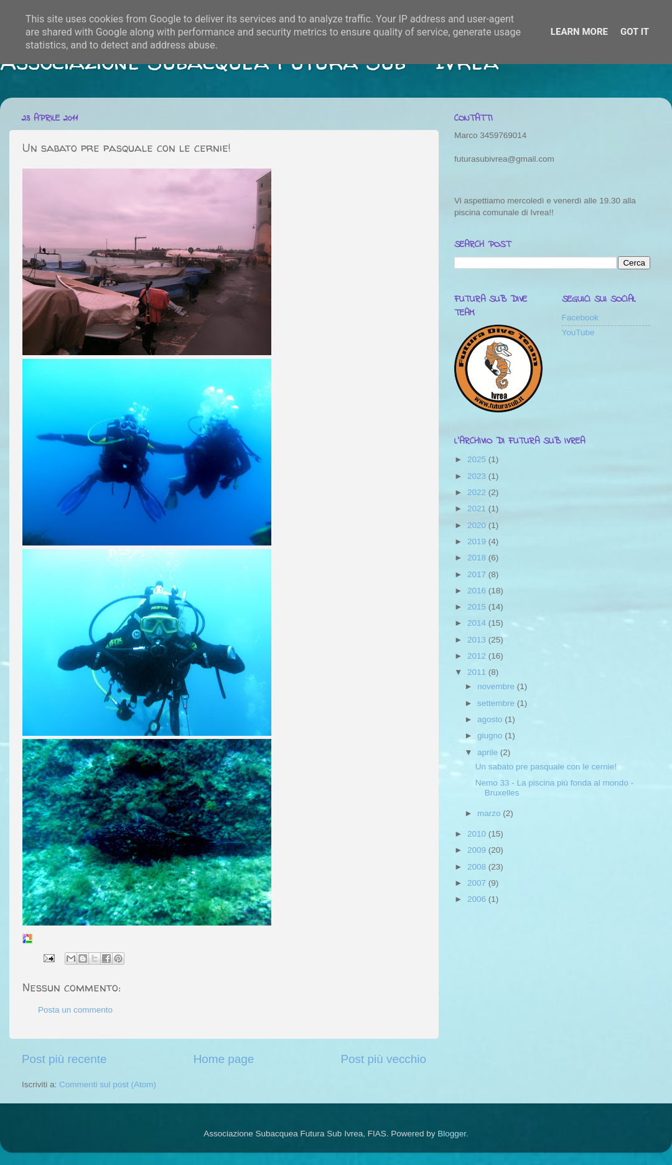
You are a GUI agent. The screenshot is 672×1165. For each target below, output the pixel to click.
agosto (491, 719)
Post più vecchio (383, 1058)
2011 (477, 672)
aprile (488, 752)
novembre (497, 686)
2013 (477, 639)
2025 (477, 459)
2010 (477, 833)
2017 (477, 574)
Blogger (451, 1133)
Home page (224, 1058)
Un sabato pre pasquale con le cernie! (546, 766)
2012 (477, 656)
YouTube (578, 332)
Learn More (579, 31)
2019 (477, 541)
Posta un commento (75, 1009)
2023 (477, 476)
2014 (477, 623)
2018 (477, 557)
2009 (477, 850)
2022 (477, 492)
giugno (491, 735)
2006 (477, 899)
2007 (477, 883)
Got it (634, 31)
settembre (497, 703)
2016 (477, 590)
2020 (477, 525)
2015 (477, 606)
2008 (477, 866)
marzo (490, 813)
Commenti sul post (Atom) (107, 1084)
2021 (477, 508)
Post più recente (64, 1058)
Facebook (580, 317)
